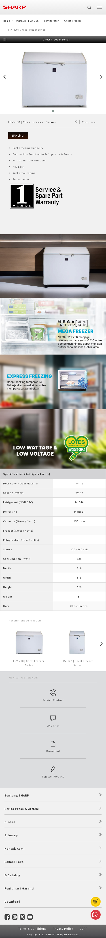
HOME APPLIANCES (27, 20)
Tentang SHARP (16, 795)
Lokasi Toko (14, 862)
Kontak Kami (14, 849)
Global (9, 822)
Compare (89, 122)
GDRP (84, 929)
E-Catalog (12, 875)
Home (6, 20)
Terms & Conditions (32, 929)
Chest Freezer (72, 20)
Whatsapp (95, 914)
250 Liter (18, 135)
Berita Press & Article (21, 809)
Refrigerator (51, 20)
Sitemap (11, 835)
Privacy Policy (63, 929)
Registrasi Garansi (19, 888)
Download (12, 902)
